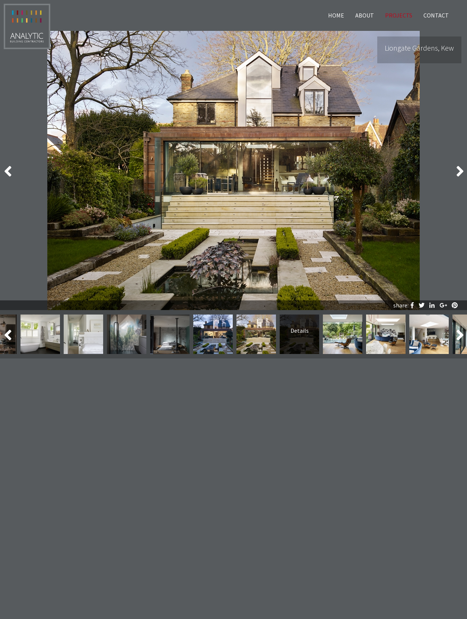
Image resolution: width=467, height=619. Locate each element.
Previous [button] (7, 170)
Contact (436, 15)
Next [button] (459, 170)
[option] (233, 170)
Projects (398, 15)
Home (336, 15)
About (364, 15)
